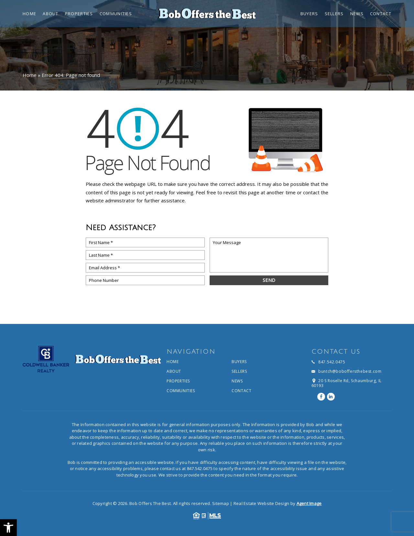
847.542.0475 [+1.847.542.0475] (331, 362)
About (51, 14)
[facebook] (321, 397)
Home (29, 14)
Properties (79, 14)
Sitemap (220, 503)
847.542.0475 (199, 468)
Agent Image (309, 503)
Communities (116, 14)
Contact (380, 14)
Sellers (334, 14)
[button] (8, 527)
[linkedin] (331, 397)
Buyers (309, 14)
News (357, 14)
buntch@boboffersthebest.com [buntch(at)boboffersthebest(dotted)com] (349, 371)
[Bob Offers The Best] (207, 13)
